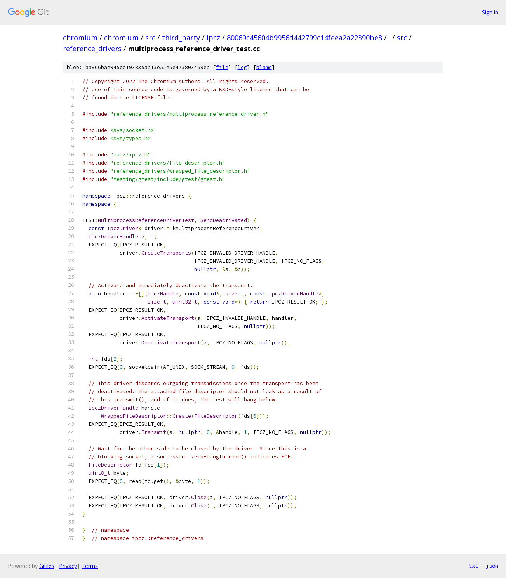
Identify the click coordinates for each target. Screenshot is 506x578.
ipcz (213, 37)
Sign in (490, 12)
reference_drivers (92, 48)
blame (264, 67)
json (492, 565)
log (242, 67)
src (150, 37)
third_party (181, 37)
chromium (80, 37)
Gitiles (46, 565)
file (222, 67)
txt (473, 565)
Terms (90, 565)
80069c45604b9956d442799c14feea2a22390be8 (304, 37)
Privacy (68, 565)
